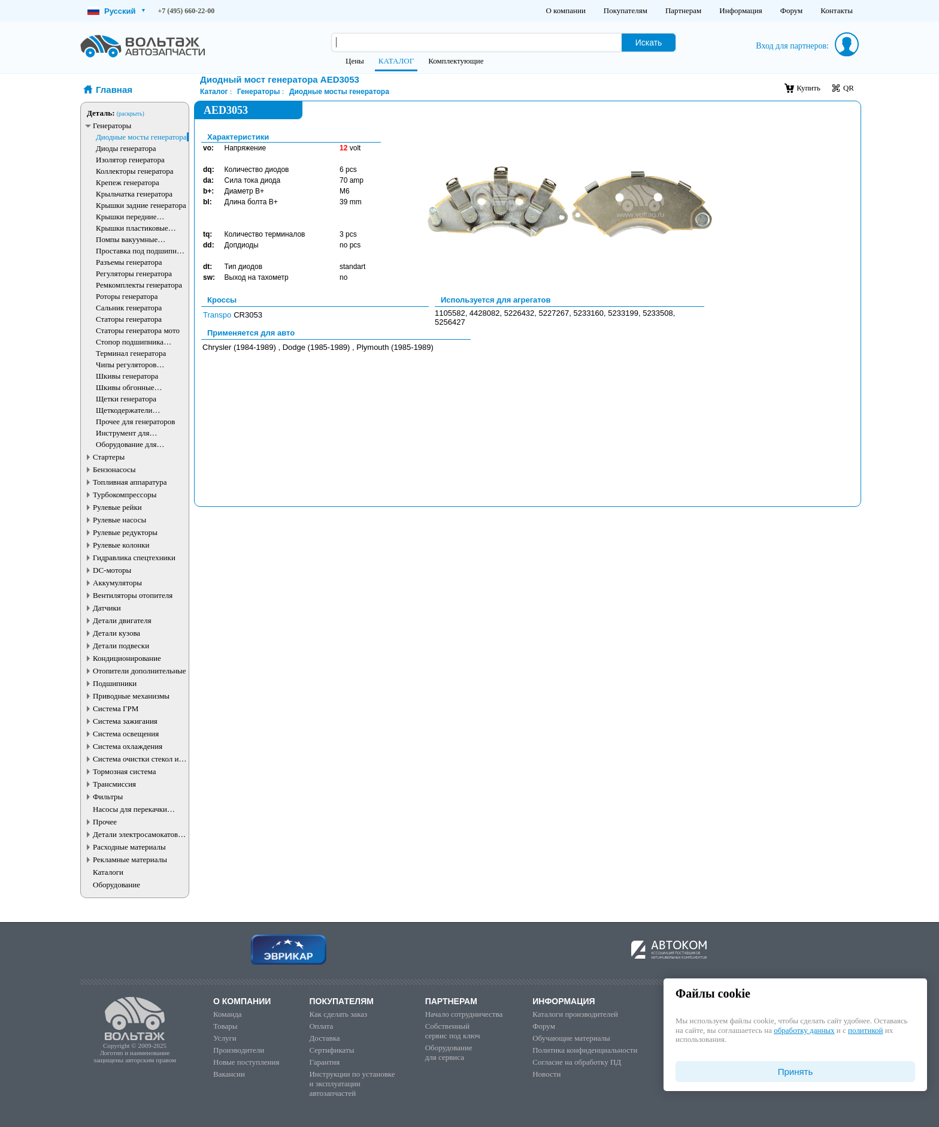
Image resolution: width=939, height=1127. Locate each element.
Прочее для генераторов (135, 421)
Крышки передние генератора (126, 216)
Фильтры (108, 796)
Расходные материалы (129, 846)
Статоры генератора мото (138, 330)
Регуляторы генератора (134, 273)
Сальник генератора (129, 307)
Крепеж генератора (127, 182)
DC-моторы (112, 570)
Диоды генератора (126, 148)
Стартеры (109, 456)
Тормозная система (124, 771)
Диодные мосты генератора (141, 136)
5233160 (588, 313)
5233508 (658, 313)
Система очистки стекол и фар (136, 758)
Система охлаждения (127, 746)
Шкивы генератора (127, 375)
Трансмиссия (114, 783)
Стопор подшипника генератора (129, 341)
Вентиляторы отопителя (132, 595)
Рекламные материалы (130, 859)
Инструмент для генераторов (123, 432)
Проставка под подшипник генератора (140, 250)
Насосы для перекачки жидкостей (130, 809)
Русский (116, 11)
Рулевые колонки (121, 544)
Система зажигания (125, 721)
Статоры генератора (129, 319)
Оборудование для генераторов (126, 444)
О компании (565, 10)
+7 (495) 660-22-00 (186, 11)
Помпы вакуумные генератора (126, 239)
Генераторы (112, 125)
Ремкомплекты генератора (139, 284)
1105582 (450, 313)
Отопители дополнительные (139, 670)
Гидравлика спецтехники (134, 557)
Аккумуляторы (117, 582)
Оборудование (116, 884)
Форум (791, 10)
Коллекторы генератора (135, 171)
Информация (740, 10)
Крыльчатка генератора (134, 193)
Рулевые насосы (119, 519)
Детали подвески (121, 645)
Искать (648, 42)
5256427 (450, 322)
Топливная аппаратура (129, 482)
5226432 (519, 313)
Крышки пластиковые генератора (132, 227)
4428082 (484, 313)
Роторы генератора (127, 296)
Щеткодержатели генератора (124, 410)
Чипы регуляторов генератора (126, 364)
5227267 (554, 313)
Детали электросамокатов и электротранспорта (138, 834)
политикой (865, 1030)
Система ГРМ (115, 708)
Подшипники (115, 683)
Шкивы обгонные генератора (125, 387)
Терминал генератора (131, 353)
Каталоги (108, 872)
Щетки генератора (126, 398)
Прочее (105, 821)
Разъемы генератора (129, 262)
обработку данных (804, 1030)
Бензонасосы (114, 469)
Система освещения (126, 733)
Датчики (107, 607)
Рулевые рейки (117, 507)
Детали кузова (116, 633)
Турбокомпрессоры (124, 494)
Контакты (836, 10)
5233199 (623, 313)
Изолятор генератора (130, 159)
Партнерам (683, 10)
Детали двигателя (122, 620)
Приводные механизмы (131, 695)
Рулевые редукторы (125, 532)
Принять (795, 1071)
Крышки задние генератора (141, 205)
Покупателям (625, 10)
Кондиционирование (127, 658)
